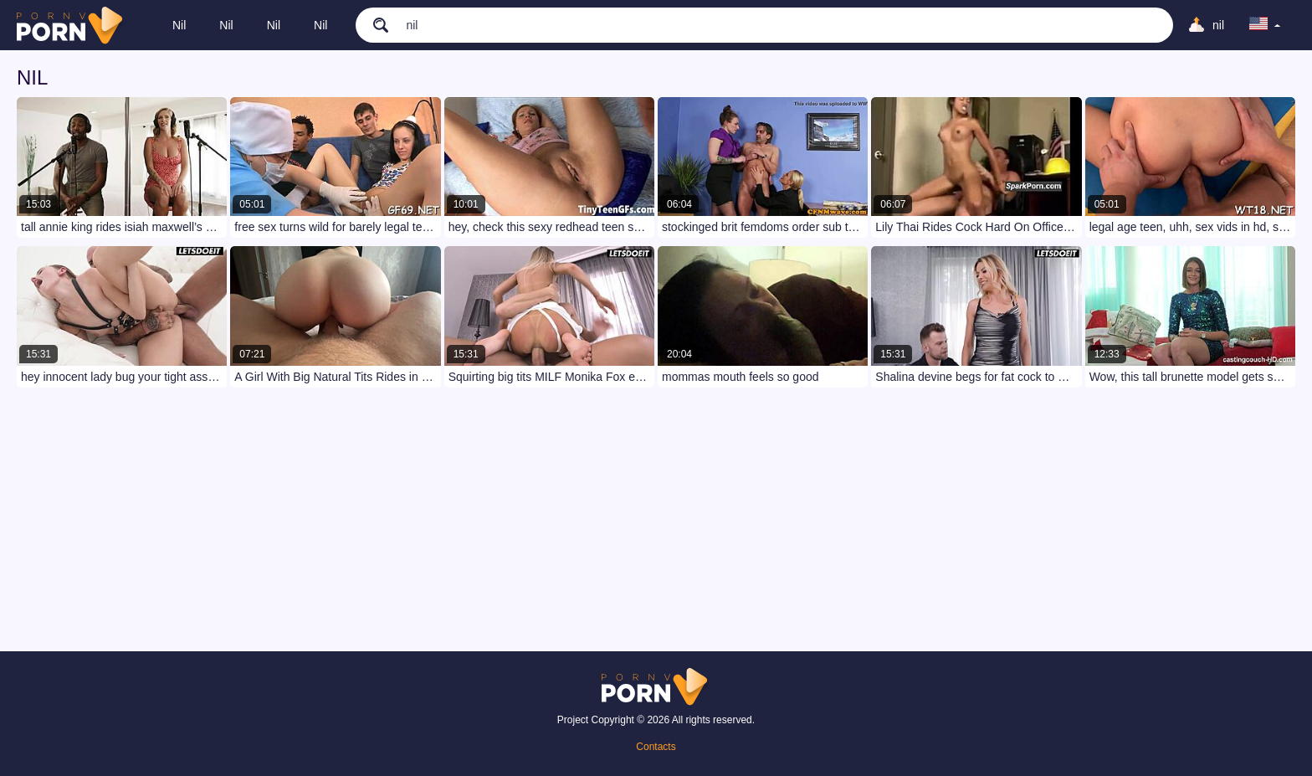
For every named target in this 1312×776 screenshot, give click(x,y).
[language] (1265, 25)
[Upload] (1205, 25)
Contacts (655, 747)
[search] (372, 24)
